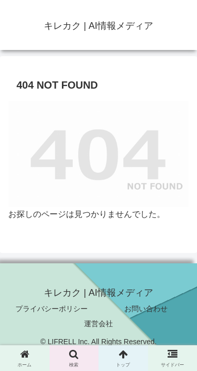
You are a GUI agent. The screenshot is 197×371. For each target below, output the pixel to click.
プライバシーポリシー (51, 309)
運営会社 (98, 323)
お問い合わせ (146, 309)
